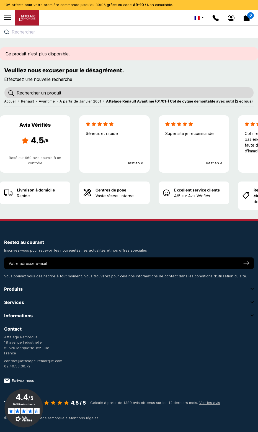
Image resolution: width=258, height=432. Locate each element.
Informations (129, 315)
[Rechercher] (129, 93)
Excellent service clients (197, 190)
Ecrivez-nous (19, 380)
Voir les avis (209, 402)
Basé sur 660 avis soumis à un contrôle (35, 160)
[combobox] (129, 32)
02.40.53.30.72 (17, 366)
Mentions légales (84, 418)
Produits (129, 289)
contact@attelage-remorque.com (33, 361)
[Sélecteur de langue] (198, 18)
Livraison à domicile (36, 190)
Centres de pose (111, 190)
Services (129, 302)
